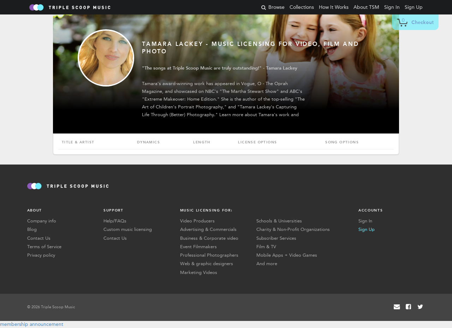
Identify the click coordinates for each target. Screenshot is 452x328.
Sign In (392, 7)
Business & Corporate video (209, 238)
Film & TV (266, 246)
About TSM (366, 7)
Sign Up (414, 7)
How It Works (334, 7)
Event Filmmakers (198, 246)
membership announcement (31, 324)
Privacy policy (41, 255)
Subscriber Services (276, 238)
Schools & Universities (279, 220)
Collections (302, 7)
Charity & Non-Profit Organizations (293, 229)
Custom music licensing (127, 229)
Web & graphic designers (206, 263)
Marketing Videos (198, 272)
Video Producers (197, 220)
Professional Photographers (209, 255)
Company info (41, 220)
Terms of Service (44, 246)
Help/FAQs (114, 220)
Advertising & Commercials (208, 229)
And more (266, 263)
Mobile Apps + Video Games (286, 255)
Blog (32, 229)
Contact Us (38, 238)
